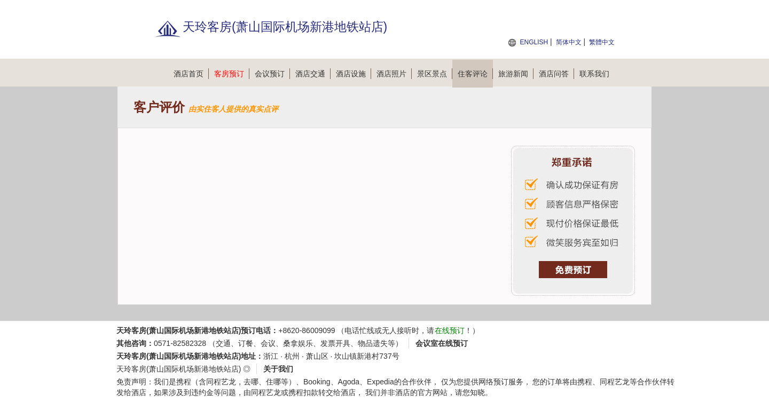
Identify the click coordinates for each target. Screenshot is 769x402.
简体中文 (569, 42)
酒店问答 (556, 73)
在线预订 (450, 330)
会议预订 (272, 73)
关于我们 (278, 369)
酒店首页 (191, 73)
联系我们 (594, 73)
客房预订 (231, 73)
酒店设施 (353, 73)
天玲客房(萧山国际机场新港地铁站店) (178, 369)
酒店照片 (394, 73)
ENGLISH (534, 42)
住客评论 (475, 73)
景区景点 (434, 73)
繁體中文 (602, 42)
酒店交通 (313, 73)
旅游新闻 (515, 73)
